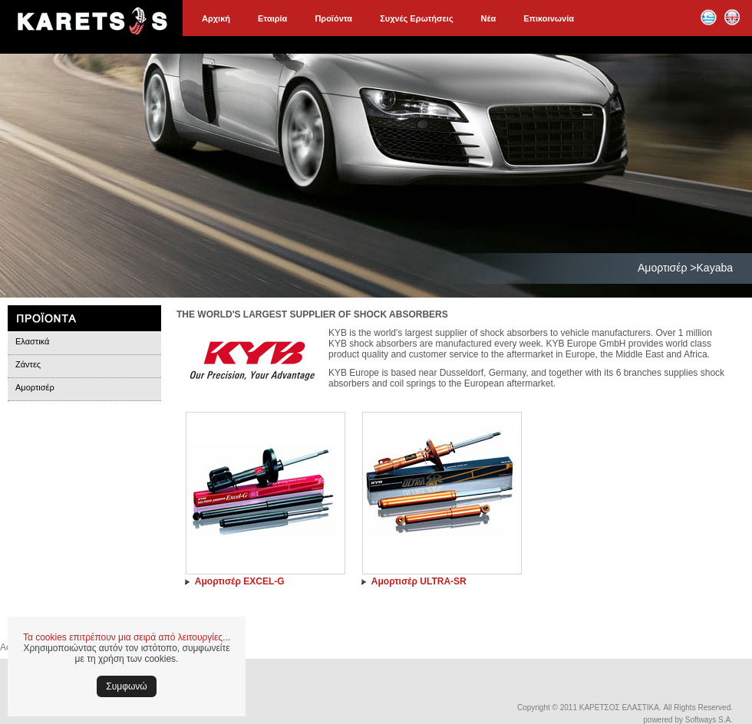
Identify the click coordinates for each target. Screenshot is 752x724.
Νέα (488, 18)
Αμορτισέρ (34, 387)
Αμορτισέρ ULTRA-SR (419, 581)
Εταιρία (272, 18)
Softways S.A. (709, 720)
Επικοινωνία (548, 18)
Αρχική (216, 18)
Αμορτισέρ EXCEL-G (240, 581)
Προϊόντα (333, 18)
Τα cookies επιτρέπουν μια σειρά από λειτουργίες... (126, 637)
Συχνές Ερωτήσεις (416, 18)
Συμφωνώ (126, 686)
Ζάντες (28, 364)
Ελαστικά (32, 341)
